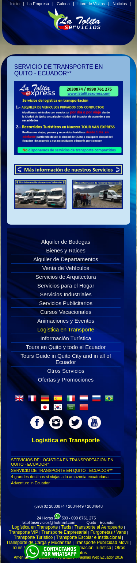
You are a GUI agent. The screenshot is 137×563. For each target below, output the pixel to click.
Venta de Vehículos (65, 268)
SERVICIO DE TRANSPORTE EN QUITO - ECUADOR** (62, 470)
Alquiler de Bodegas (65, 242)
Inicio (15, 3)
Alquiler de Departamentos (65, 259)
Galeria (63, 3)
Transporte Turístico (33, 537)
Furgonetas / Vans (108, 532)
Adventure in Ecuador (30, 483)
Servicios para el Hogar (65, 285)
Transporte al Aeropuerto (99, 527)
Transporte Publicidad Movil (102, 542)
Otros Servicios (65, 371)
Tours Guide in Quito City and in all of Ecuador (65, 359)
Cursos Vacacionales (65, 312)
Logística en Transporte (35, 527)
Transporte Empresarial (64, 532)
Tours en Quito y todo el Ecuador (66, 347)
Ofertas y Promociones (66, 379)
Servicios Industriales (66, 294)
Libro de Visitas (91, 3)
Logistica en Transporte (65, 329)
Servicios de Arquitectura (65, 277)
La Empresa (38, 3)
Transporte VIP (23, 532)
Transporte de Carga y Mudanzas (38, 542)
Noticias (120, 3)
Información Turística (65, 338)
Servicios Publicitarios (65, 303)
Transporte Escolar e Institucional (88, 537)
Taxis (66, 527)
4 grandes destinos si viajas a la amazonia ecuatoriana (60, 476)
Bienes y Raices (65, 250)
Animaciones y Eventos (65, 321)
